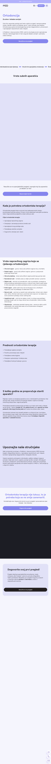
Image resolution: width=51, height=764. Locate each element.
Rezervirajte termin (25, 194)
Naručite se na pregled (25, 41)
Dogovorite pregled (26, 508)
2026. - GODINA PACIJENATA (25, 1)
